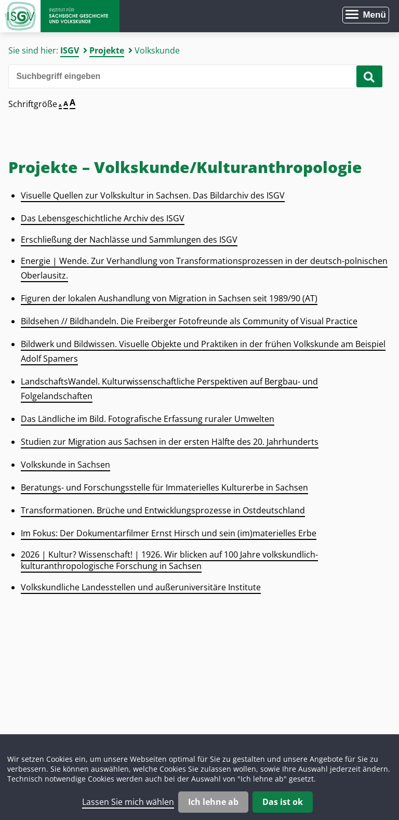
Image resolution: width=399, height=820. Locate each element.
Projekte (106, 50)
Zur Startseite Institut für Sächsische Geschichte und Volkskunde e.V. (59, 16)
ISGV (69, 50)
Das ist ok (282, 802)
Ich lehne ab (213, 802)
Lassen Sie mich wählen (128, 802)
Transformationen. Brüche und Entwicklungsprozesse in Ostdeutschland (163, 510)
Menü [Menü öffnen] (374, 15)
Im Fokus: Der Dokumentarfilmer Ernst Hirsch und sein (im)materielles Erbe (168, 533)
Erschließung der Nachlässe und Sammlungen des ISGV (129, 239)
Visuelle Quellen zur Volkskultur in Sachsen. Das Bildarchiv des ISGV (153, 195)
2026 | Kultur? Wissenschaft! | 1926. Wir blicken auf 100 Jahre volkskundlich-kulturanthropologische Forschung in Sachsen (169, 560)
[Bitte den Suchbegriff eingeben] (192, 76)
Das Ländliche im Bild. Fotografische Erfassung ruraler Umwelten (147, 419)
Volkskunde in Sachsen (65, 464)
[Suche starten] (369, 76)
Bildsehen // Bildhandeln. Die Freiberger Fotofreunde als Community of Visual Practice (189, 321)
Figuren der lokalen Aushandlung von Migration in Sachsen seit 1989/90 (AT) (169, 298)
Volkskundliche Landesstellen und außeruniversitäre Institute (141, 587)
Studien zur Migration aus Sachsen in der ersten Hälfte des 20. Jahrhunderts (169, 441)
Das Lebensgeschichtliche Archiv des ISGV (102, 218)
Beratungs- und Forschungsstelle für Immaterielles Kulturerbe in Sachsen (164, 487)
